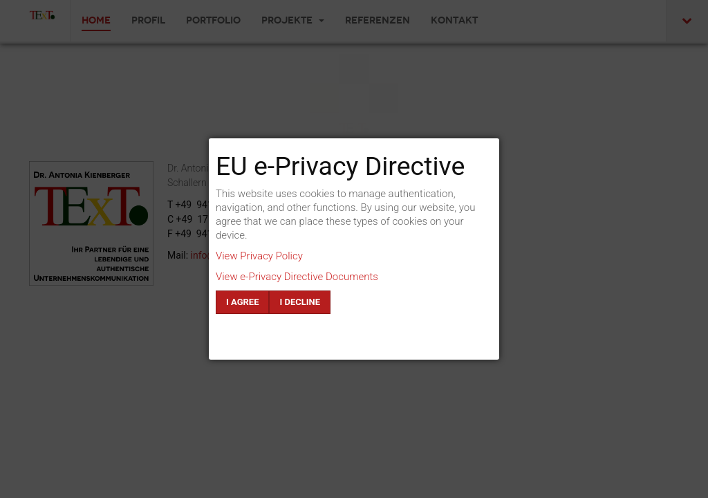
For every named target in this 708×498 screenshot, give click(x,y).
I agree (242, 302)
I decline (299, 302)
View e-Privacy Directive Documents (297, 276)
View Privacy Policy (259, 256)
